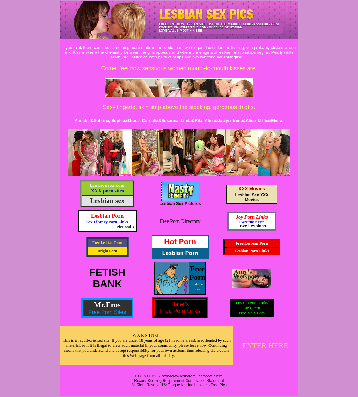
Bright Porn (107, 251)
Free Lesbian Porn (107, 243)
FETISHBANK (108, 278)
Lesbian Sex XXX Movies (251, 197)
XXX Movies (251, 188)
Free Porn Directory (180, 221)
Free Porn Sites (107, 312)
